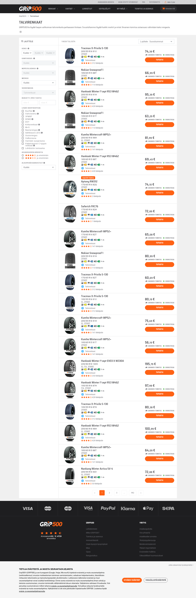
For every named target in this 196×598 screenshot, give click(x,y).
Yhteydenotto (154, 2)
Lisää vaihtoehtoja (31, 108)
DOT (27, 122)
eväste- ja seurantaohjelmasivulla (64, 586)
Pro (143, 2)
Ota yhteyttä (145, 532)
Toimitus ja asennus (144, 9)
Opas (88, 551)
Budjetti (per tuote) (32, 98)
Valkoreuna (30, 138)
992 (132, 493)
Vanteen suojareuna (35, 141)
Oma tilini (169, 2)
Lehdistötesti (91, 529)
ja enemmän (36, 155)
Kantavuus (28, 58)
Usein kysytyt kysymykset (128, 2)
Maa (88, 548)
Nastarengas (33, 130)
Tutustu (159, 60)
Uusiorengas (31, 135)
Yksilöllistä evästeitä (156, 580)
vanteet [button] (70, 9)
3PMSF (28, 116)
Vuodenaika (27, 88)
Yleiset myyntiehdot (148, 548)
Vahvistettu (32, 114)
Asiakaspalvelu (146, 529)
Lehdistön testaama (35, 148)
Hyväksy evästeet (132, 580)
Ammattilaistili (92, 540)
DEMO (29, 119)
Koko (26, 49)
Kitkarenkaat (33, 125)
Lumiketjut (87, 9)
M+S (27, 127)
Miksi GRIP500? (92, 532)
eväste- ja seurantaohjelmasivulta (32, 591)
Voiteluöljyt (104, 9)
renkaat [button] (53, 9)
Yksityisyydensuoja (148, 540)
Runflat (30, 111)
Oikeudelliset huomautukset (151, 555)
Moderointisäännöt (148, 544)
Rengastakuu (91, 555)
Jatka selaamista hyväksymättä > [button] (180, 565)
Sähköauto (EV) (34, 133)
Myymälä (122, 9)
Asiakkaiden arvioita (106, 2)
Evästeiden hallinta (147, 551)
